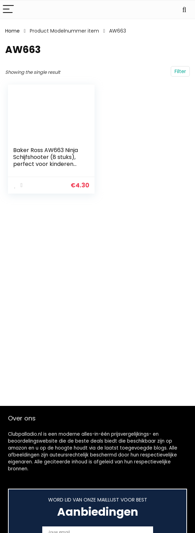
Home (12, 30)
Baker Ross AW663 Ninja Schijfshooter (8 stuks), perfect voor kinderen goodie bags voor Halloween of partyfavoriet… (45, 167)
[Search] (184, 9)
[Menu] (8, 9)
